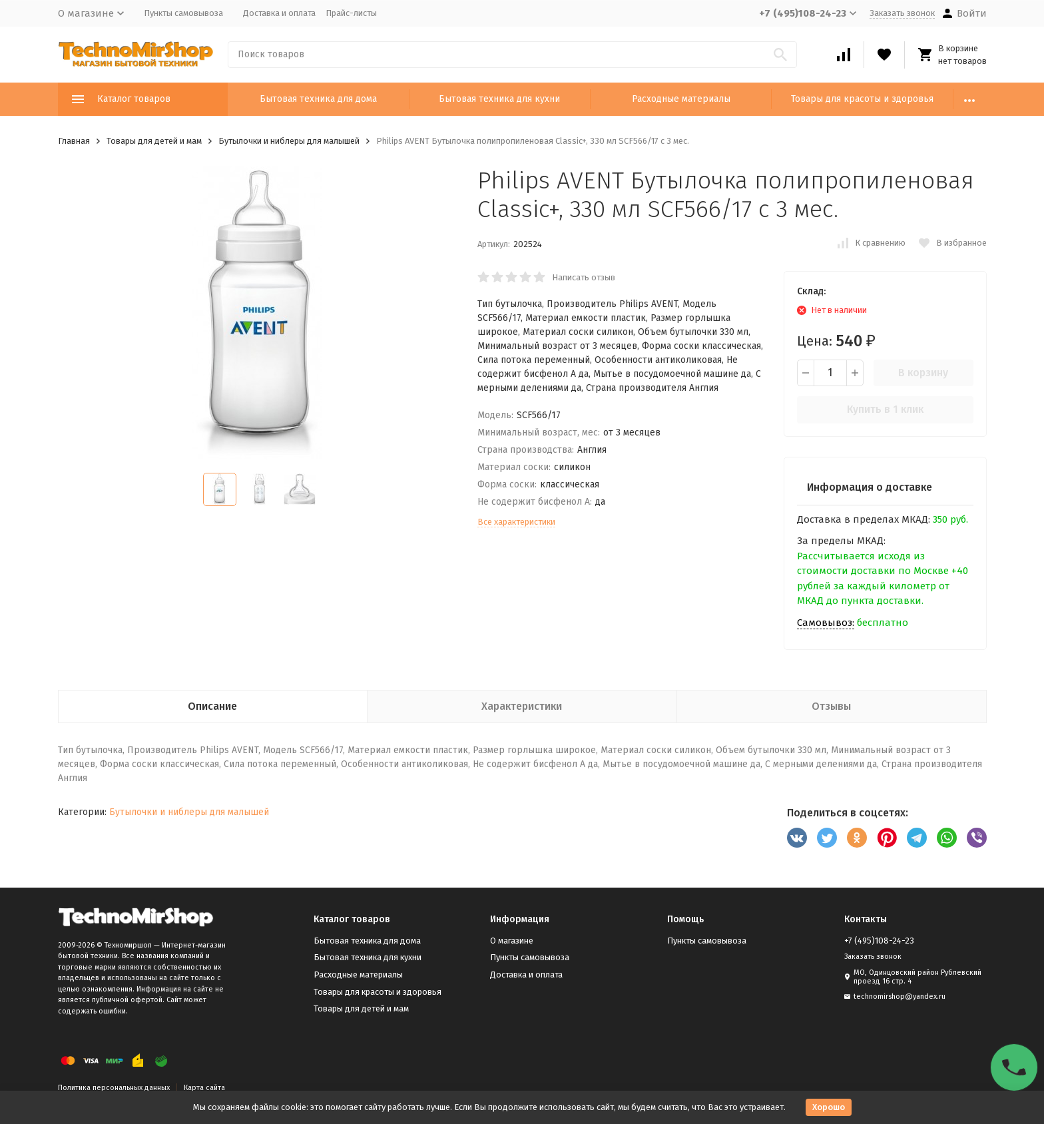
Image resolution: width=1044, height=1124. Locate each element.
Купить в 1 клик (885, 409)
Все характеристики (516, 522)
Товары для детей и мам (154, 141)
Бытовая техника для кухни (499, 99)
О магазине (511, 941)
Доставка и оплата (279, 13)
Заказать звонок (902, 13)
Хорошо (828, 1107)
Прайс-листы (351, 13)
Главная (74, 141)
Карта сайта (204, 1087)
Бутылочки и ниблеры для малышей (289, 141)
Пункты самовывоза (183, 13)
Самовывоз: (825, 623)
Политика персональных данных (114, 1087)
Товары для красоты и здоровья (862, 99)
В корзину (923, 372)
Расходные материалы (681, 99)
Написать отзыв (583, 277)
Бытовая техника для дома (318, 99)
